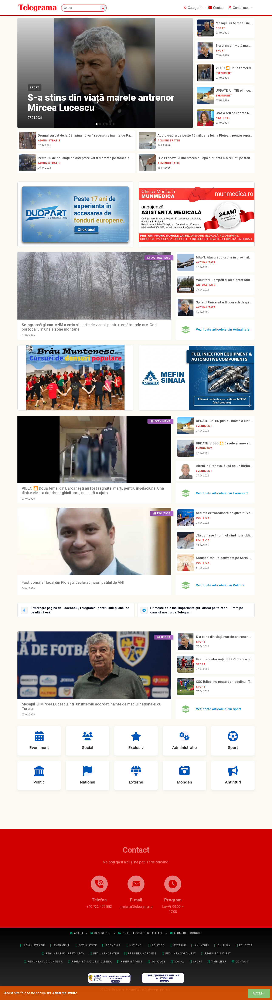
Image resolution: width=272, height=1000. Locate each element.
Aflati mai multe (64, 993)
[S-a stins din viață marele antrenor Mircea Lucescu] (105, 73)
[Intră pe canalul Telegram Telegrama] (196, 610)
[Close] (259, 993)
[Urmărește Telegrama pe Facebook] (76, 610)
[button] (97, 124)
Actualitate (205, 262)
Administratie (49, 140)
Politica (203, 518)
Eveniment (224, 73)
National (223, 118)
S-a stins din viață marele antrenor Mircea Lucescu (101, 102)
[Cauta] (84, 8)
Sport (34, 87)
